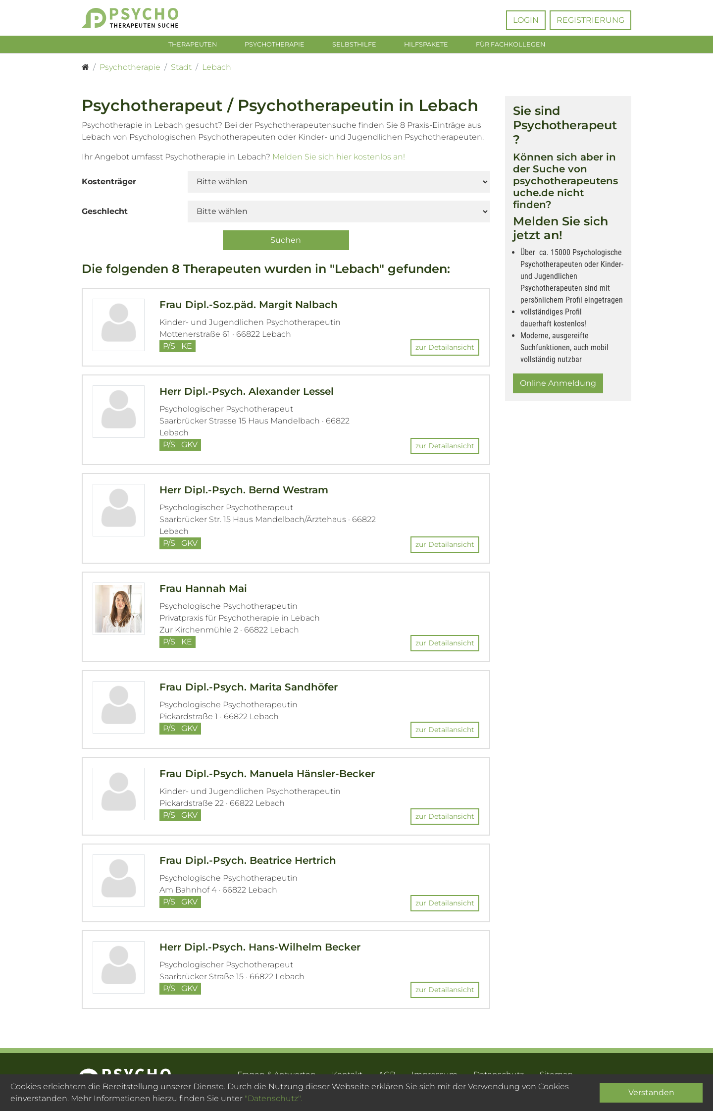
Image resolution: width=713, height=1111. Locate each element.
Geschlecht (105, 213)
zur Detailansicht (444, 349)
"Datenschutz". (273, 1098)
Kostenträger (109, 183)
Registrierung (590, 20)
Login (526, 20)
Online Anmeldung (558, 385)
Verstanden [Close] (651, 1092)
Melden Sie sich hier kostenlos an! (338, 158)
